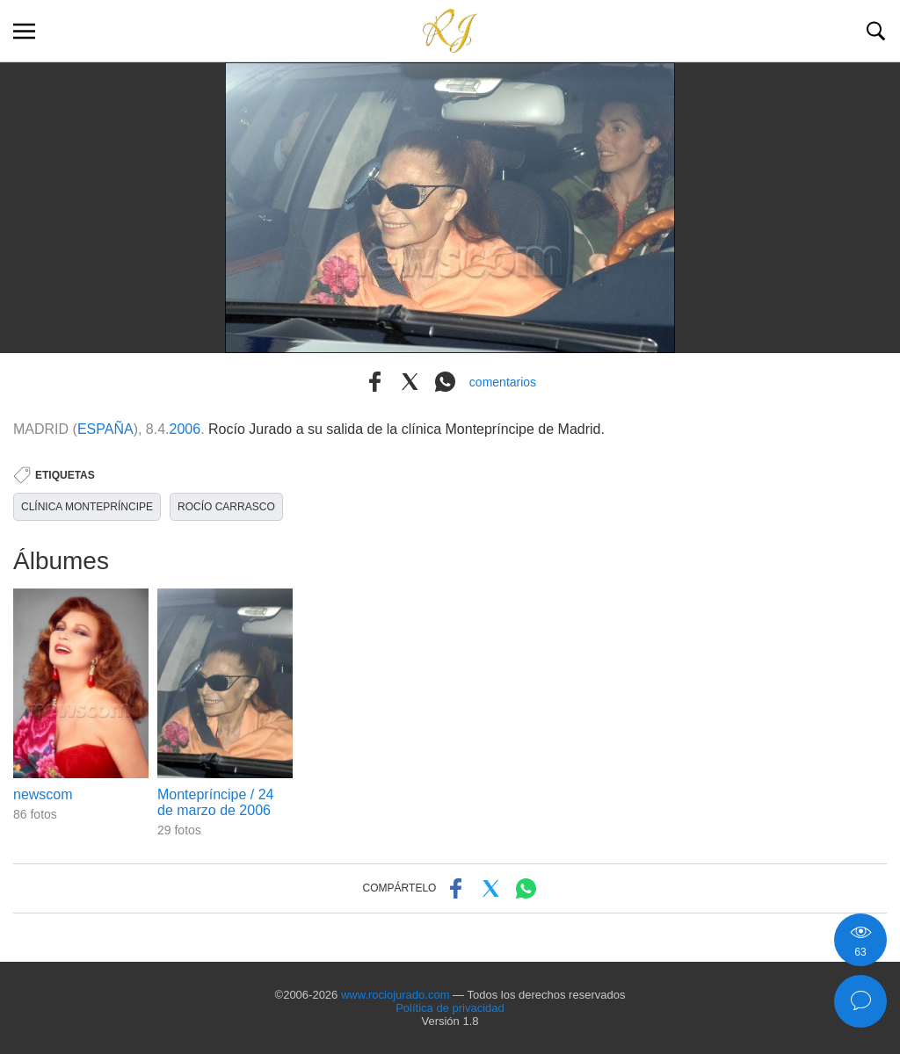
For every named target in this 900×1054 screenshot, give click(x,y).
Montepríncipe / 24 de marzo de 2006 (215, 802)
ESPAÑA (105, 429)
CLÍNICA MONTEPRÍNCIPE (87, 507)
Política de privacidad (450, 1007)
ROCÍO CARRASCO (226, 507)
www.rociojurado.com (395, 994)
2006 (185, 429)
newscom (43, 794)
